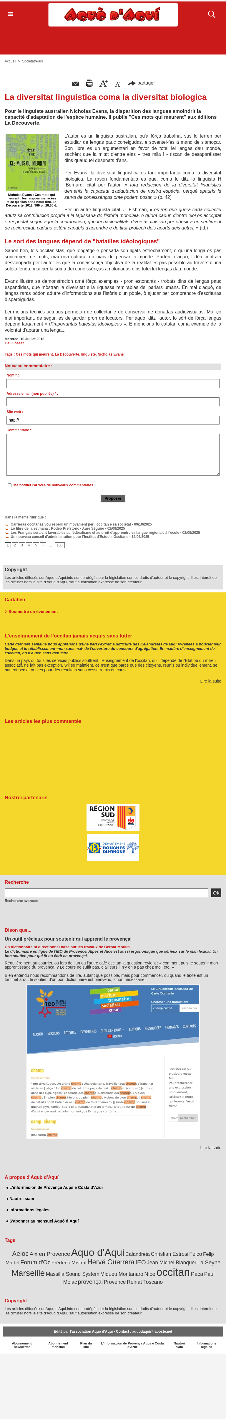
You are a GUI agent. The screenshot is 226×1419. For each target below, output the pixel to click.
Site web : (14, 412)
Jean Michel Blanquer (171, 1263)
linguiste (88, 354)
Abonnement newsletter (22, 1345)
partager (141, 82)
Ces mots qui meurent (34, 354)
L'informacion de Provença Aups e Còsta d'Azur (54, 1187)
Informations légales (27, 1209)
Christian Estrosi (169, 1254)
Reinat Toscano (145, 1282)
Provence (115, 1282)
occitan (173, 1272)
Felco (195, 1254)
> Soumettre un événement (31, 611)
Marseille (28, 1273)
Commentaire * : (20, 430)
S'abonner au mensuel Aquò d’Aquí (42, 1221)
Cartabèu (15, 599)
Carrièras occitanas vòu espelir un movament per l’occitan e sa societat (68, 524)
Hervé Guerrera (110, 1262)
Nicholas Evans (111, 354)
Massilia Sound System (72, 1274)
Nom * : (12, 375)
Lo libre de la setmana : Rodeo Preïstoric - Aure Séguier (54, 528)
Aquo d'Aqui (97, 1252)
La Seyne (209, 1262)
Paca (197, 1274)
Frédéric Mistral (69, 1263)
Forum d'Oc (35, 1262)
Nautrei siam (20, 1198)
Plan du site (86, 1345)
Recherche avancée (21, 901)
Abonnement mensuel (58, 1345)
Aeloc (20, 1253)
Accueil (10, 61)
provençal (90, 1281)
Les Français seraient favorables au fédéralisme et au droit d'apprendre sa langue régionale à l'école (92, 533)
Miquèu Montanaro (121, 1274)
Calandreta (137, 1254)
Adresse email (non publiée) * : (32, 393)
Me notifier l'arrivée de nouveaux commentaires (53, 485)
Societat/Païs (32, 61)
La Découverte (67, 354)
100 (60, 545)
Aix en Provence (50, 1254)
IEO (140, 1262)
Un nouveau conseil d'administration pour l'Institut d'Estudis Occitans (66, 537)
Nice (149, 1274)
